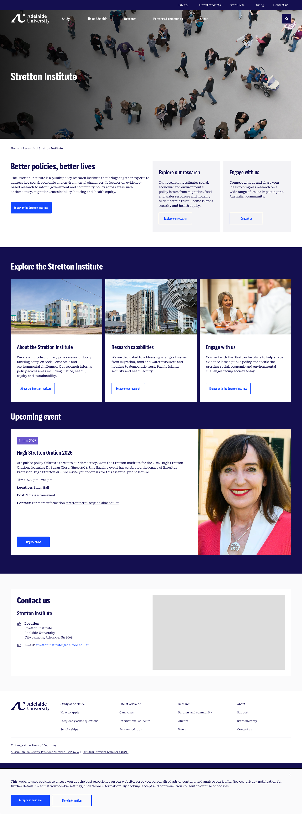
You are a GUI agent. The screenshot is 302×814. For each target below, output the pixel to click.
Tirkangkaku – (33, 745)
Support (242, 712)
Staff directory (247, 720)
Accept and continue (30, 800)
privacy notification (260, 781)
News (182, 729)
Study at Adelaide (72, 704)
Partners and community (195, 712)
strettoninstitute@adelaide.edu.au (92, 503)
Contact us (280, 5)
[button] (290, 774)
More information (71, 800)
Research (184, 704)
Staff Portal (238, 5)
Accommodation (130, 729)
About (241, 704)
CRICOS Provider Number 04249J (105, 752)
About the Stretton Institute (35, 388)
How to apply (70, 712)
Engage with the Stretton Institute (228, 388)
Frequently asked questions (79, 720)
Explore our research (175, 218)
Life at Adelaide (130, 704)
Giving (259, 5)
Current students (209, 5)
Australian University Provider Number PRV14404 (45, 752)
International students (134, 720)
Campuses (126, 712)
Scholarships (69, 729)
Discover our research (128, 388)
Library (183, 5)
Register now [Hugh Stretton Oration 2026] (33, 542)
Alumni (183, 720)
